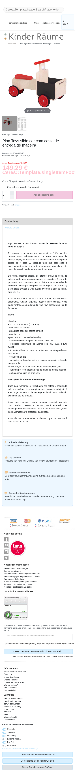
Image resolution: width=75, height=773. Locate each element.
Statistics (11, 732)
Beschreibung (11, 221)
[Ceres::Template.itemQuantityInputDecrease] (12, 197)
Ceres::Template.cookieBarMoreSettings (20, 748)
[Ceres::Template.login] (15, 21)
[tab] (37, 221)
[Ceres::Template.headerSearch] (69, 10)
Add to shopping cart (52, 195)
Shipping (17, 205)
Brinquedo (11, 44)
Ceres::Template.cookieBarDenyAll (37, 761)
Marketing (11, 735)
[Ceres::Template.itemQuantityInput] (6, 195)
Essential (11, 729)
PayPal (10, 742)
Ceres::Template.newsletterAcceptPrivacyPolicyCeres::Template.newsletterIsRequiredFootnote (40, 644)
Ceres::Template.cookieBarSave (37, 767)
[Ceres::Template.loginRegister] (45, 21)
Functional (12, 745)
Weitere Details (12, 227)
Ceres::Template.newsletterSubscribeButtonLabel (41, 651)
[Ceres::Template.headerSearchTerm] (33, 10)
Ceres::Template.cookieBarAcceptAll (37, 754)
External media (14, 739)
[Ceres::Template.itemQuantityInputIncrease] (12, 193)
